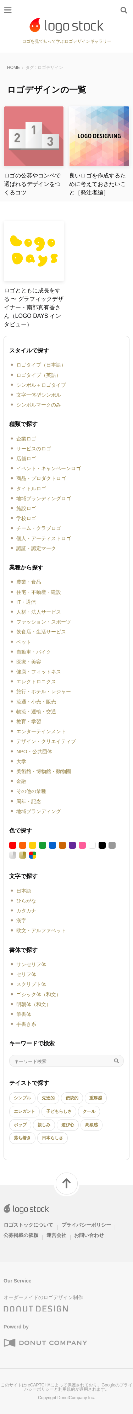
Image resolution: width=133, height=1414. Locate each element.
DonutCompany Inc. (76, 1397)
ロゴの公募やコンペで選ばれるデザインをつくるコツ (32, 184)
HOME (13, 67)
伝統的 (72, 1097)
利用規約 (66, 1389)
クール (89, 1111)
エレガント (24, 1111)
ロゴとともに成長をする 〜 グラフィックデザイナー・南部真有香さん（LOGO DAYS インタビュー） (34, 307)
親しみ (44, 1124)
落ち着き (22, 1137)
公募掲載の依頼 (21, 1235)
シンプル (22, 1097)
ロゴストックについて (28, 1224)
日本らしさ (52, 1137)
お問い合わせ (89, 1235)
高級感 (91, 1124)
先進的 (48, 1097)
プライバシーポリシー (86, 1224)
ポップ (20, 1124)
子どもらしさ (59, 1111)
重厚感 (95, 1097)
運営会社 (56, 1235)
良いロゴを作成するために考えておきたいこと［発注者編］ (97, 184)
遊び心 (67, 1124)
